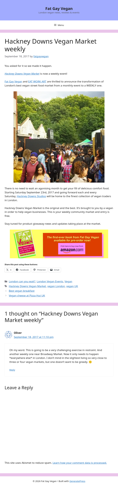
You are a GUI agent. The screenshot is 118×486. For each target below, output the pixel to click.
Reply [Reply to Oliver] (12, 369)
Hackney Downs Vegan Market (27, 286)
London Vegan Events (50, 281)
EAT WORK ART (37, 81)
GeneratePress (77, 481)
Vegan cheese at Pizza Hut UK (27, 295)
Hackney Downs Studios (31, 196)
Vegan (68, 281)
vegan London (56, 286)
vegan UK (72, 286)
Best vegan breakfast (21, 291)
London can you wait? (22, 281)
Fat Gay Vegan (59, 8)
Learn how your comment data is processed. (80, 463)
